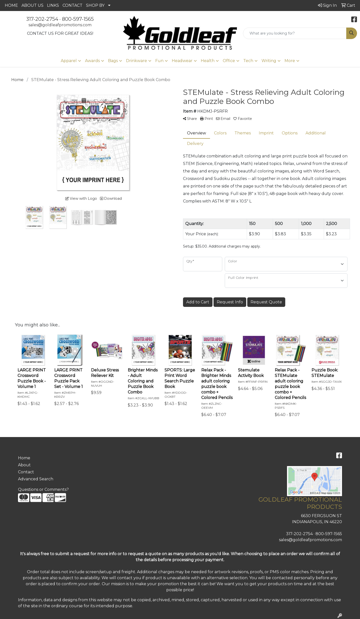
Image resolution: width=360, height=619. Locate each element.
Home (24, 458)
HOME (11, 5)
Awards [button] (92, 60)
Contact (26, 472)
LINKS (53, 5)
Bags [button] (113, 60)
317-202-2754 (42, 19)
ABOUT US (33, 5)
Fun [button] (159, 60)
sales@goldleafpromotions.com (60, 25)
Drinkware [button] (136, 60)
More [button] (289, 60)
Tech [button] (248, 60)
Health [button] (207, 60)
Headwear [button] (182, 60)
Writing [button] (269, 60)
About (24, 465)
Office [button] (229, 60)
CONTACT (72, 5)
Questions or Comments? (43, 489)
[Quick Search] (294, 33)
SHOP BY (95, 5)
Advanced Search (35, 479)
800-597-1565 (78, 19)
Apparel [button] (69, 60)
